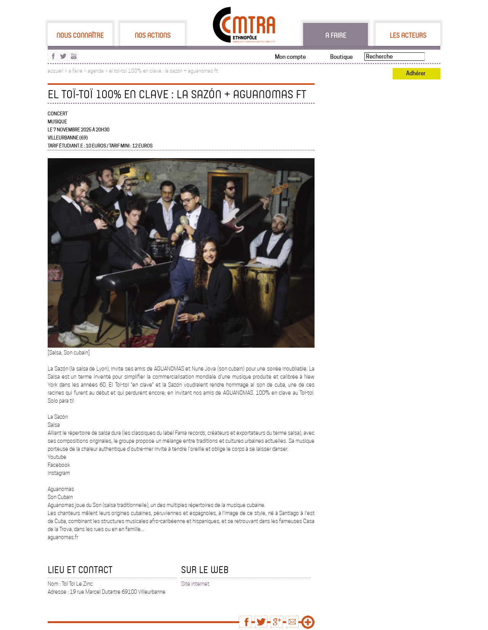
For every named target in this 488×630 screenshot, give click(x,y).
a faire (75, 71)
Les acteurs (408, 35)
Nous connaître (80, 35)
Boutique (341, 56)
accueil (55, 71)
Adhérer (415, 73)
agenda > (98, 71)
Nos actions (152, 35)
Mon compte (290, 56)
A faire (335, 35)
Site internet (195, 584)
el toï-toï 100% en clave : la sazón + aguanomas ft (163, 71)
